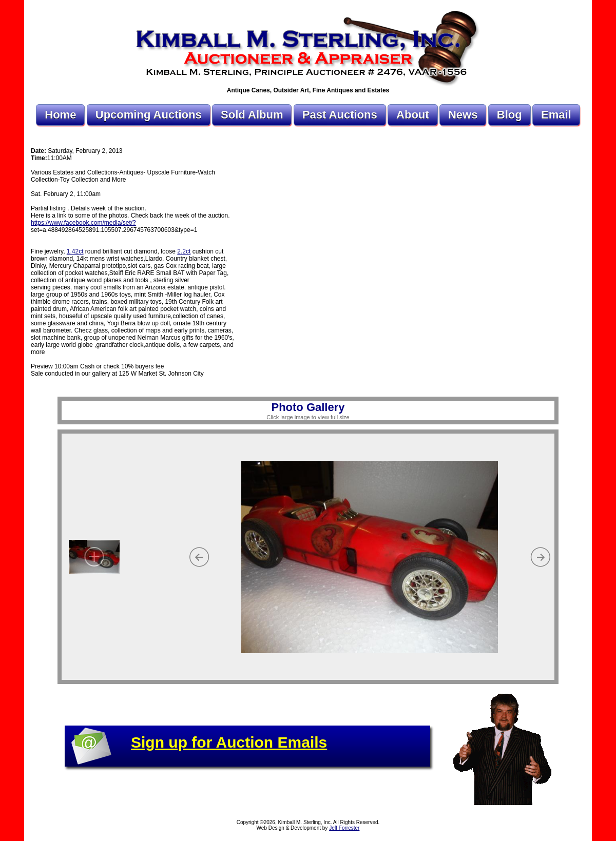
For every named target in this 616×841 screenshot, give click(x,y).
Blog (509, 114)
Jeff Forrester (344, 828)
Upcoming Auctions (148, 114)
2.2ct (183, 251)
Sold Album (252, 114)
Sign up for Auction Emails (229, 742)
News (462, 114)
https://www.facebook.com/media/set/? (83, 222)
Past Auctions (339, 114)
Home (60, 114)
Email (556, 114)
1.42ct (75, 251)
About (412, 114)
